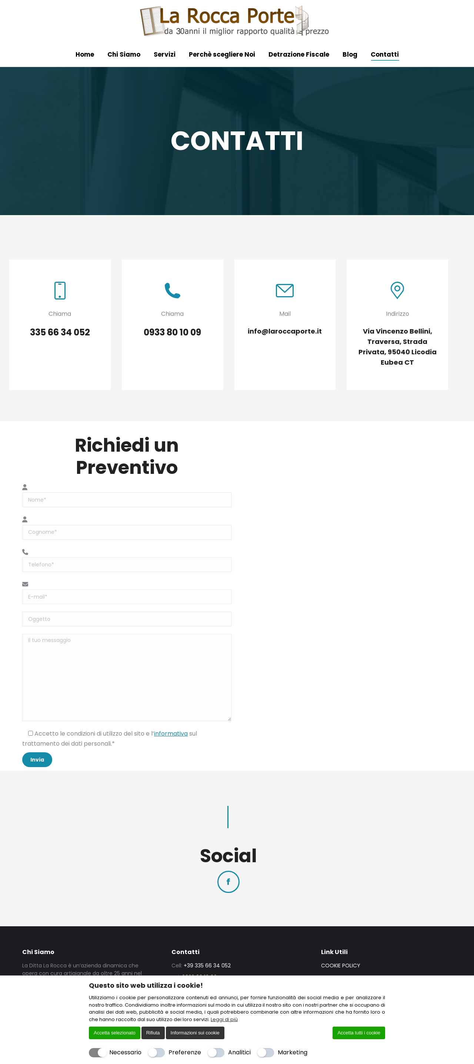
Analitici (239, 1052)
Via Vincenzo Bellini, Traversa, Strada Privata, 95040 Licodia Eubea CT (190, 5)
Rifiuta (153, 1032)
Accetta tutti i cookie (358, 1032)
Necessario (125, 1052)
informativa (171, 743)
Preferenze (184, 1052)
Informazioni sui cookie (195, 1032)
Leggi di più (224, 1019)
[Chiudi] (380, 985)
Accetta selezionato (115, 1032)
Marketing (292, 1052)
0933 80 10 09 (56, 5)
